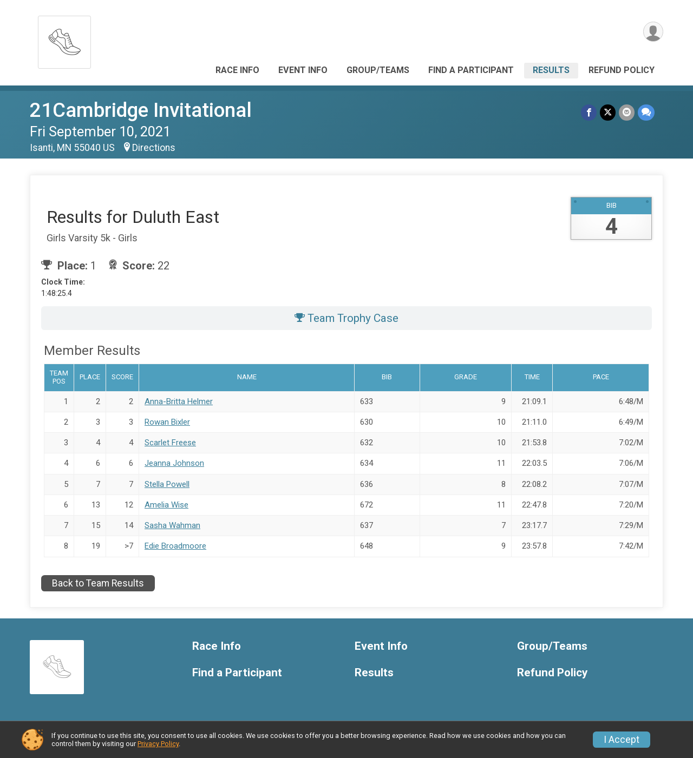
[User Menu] (653, 32)
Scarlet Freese (170, 442)
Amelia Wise (166, 505)
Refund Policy (622, 70)
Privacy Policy (158, 744)
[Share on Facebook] (589, 112)
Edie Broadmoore (175, 546)
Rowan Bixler (167, 422)
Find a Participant (471, 70)
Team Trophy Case (346, 318)
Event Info (303, 70)
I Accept (621, 739)
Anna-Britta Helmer (179, 401)
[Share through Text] (646, 112)
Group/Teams (377, 70)
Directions (153, 147)
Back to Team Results (98, 583)
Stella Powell (167, 484)
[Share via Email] (627, 112)
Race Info (237, 70)
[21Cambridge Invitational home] (64, 39)
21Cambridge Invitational (141, 110)
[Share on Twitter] (608, 112)
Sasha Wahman (172, 525)
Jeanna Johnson (174, 463)
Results (551, 70)
